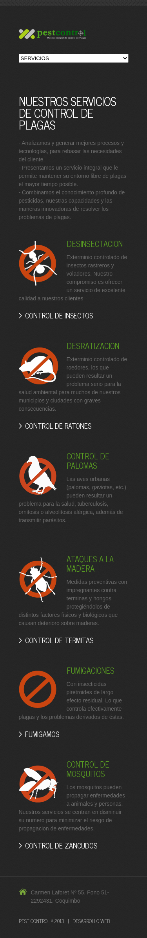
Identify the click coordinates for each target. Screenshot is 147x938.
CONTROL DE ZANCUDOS (61, 845)
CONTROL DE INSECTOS (59, 315)
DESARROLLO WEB (91, 921)
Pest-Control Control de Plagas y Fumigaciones (74, 35)
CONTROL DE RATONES (58, 425)
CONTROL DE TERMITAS (59, 640)
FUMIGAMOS (42, 734)
